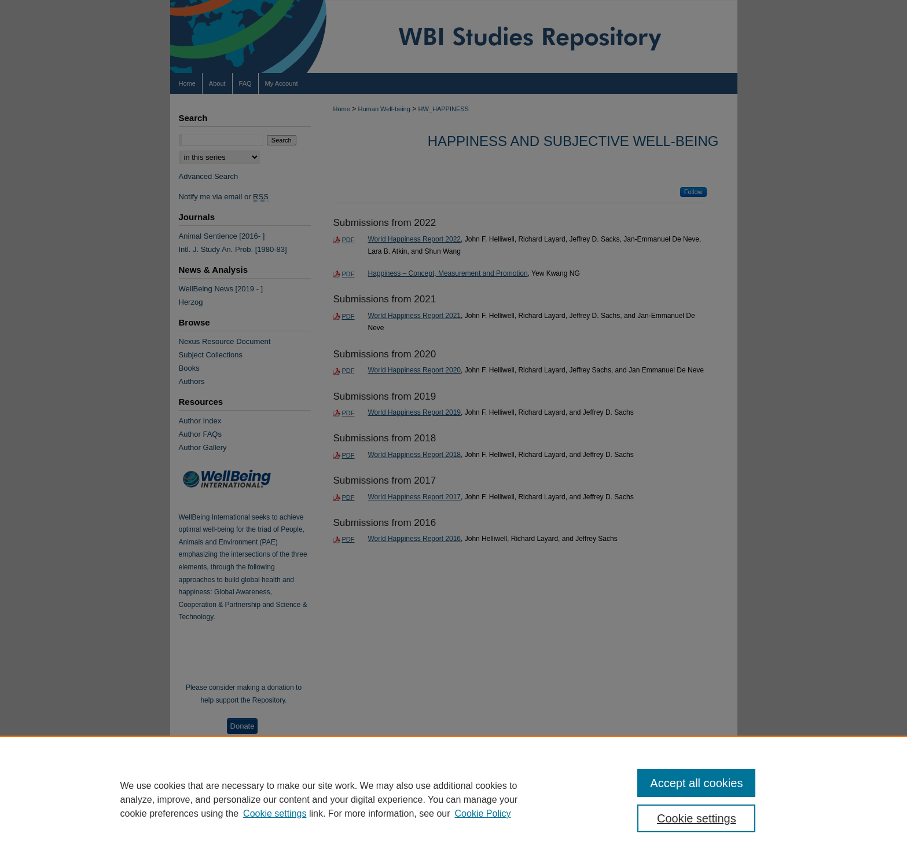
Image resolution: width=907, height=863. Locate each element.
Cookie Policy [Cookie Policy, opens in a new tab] (483, 813)
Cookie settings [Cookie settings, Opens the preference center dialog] (696, 818)
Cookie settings (274, 813)
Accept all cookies (696, 783)
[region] (453, 799)
